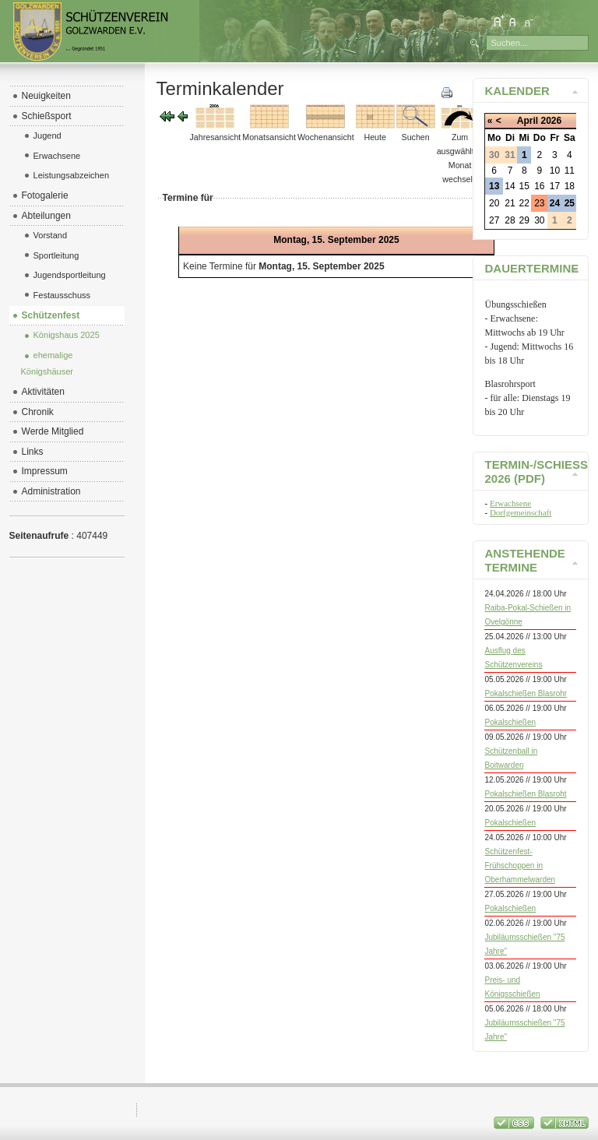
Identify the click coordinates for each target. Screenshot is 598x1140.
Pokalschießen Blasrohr (525, 693)
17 (555, 186)
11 (570, 170)
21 (510, 203)
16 (539, 186)
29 (524, 220)
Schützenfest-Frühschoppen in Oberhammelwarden (519, 865)
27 (494, 220)
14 (510, 186)
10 (555, 170)
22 (524, 203)
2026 (550, 120)
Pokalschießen (510, 722)
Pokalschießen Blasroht (525, 794)
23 (539, 203)
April (527, 120)
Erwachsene (510, 503)
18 (570, 186)
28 (510, 220)
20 (494, 203)
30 (539, 220)
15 (524, 186)
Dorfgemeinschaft (520, 512)
